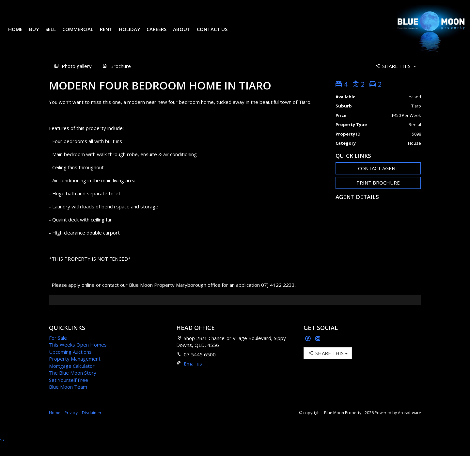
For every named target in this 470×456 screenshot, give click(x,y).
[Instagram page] (318, 348)
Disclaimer (92, 422)
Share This (395, 75)
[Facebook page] (309, 348)
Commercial (82, 34)
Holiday (134, 34)
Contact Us (217, 34)
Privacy (71, 422)
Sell (55, 34)
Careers (161, 34)
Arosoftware (409, 422)
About (186, 34)
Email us (193, 373)
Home (20, 34)
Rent (111, 34)
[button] (378, 193)
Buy (39, 34)
